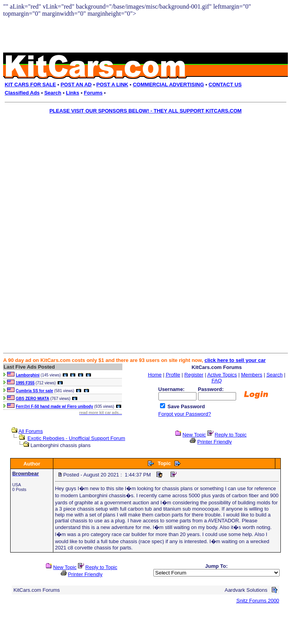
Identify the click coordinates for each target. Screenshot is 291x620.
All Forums (30, 431)
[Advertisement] (140, 172)
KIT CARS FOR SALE (30, 84)
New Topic (194, 435)
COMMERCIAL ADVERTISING (168, 84)
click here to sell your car (235, 360)
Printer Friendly (214, 442)
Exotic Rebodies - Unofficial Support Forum (76, 438)
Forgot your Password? (184, 414)
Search (52, 93)
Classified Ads (22, 93)
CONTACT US (225, 84)
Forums (93, 93)
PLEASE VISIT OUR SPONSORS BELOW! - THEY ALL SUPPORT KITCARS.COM (145, 111)
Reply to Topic (230, 435)
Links (72, 93)
